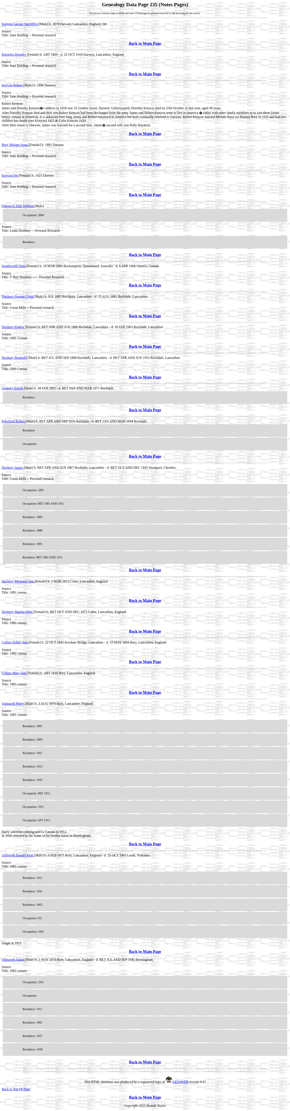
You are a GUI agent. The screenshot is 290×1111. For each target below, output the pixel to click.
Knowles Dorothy (14, 54)
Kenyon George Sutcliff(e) (20, 24)
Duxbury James (13, 467)
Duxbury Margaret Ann (18, 581)
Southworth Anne (14, 266)
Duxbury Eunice (13, 327)
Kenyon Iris (10, 175)
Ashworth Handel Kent (18, 855)
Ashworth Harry (13, 703)
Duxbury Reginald (15, 358)
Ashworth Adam (13, 959)
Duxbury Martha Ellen (17, 612)
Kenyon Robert (12, 85)
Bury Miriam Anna (15, 145)
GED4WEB (180, 1082)
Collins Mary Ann (14, 673)
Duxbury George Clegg (18, 296)
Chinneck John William (18, 206)
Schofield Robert (14, 421)
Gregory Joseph (13, 388)
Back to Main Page (145, 43)
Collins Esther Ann (15, 642)
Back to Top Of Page (16, 1089)
